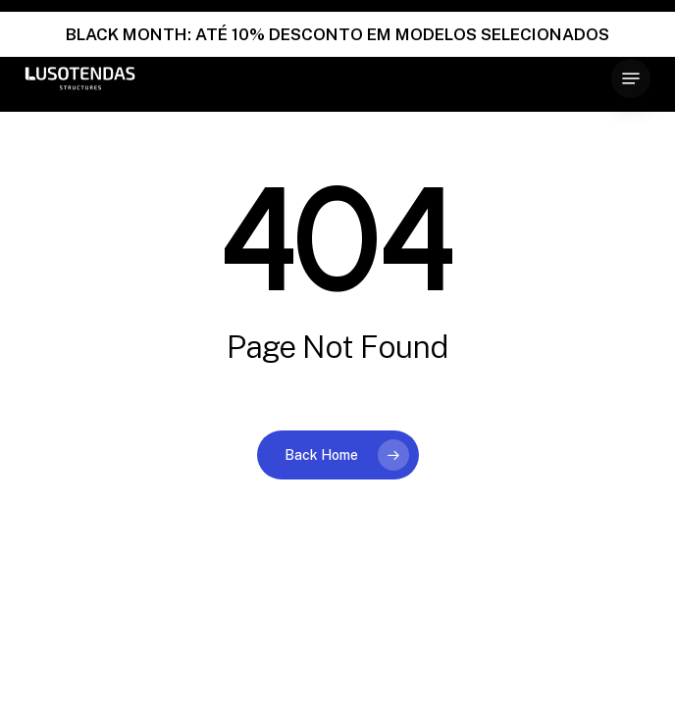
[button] (630, 78)
